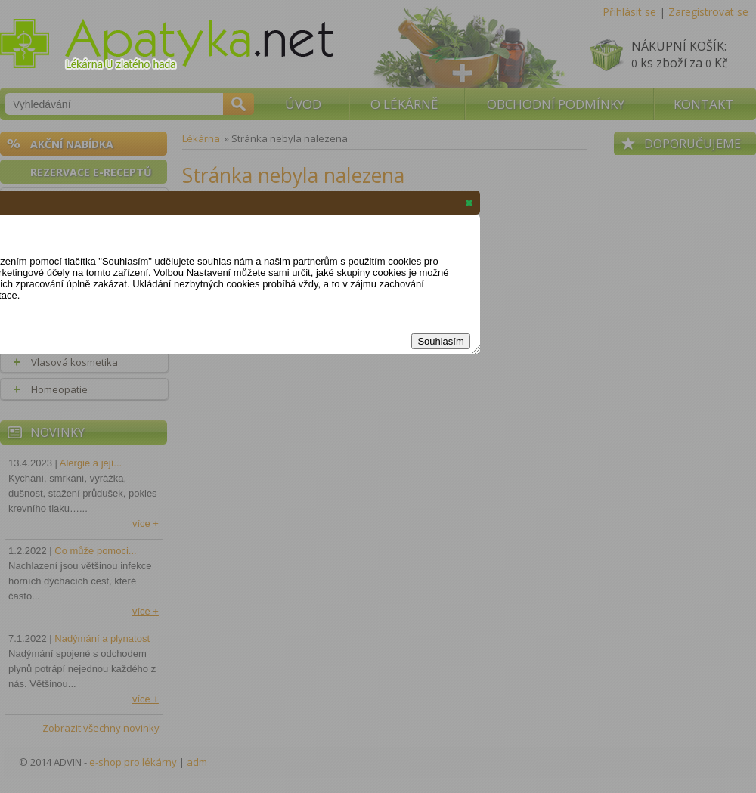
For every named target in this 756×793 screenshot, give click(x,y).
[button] (469, 202)
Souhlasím (440, 341)
